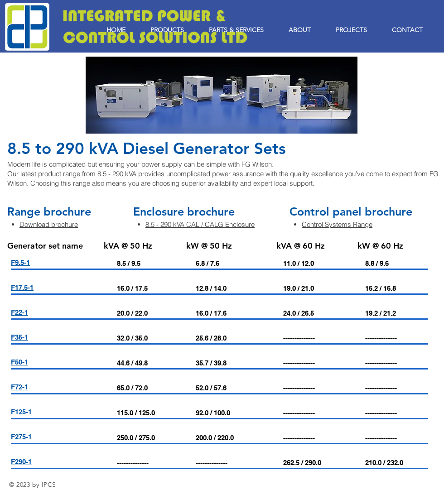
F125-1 (21, 412)
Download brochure (48, 224)
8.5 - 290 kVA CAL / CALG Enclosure (200, 224)
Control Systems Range (337, 224)
